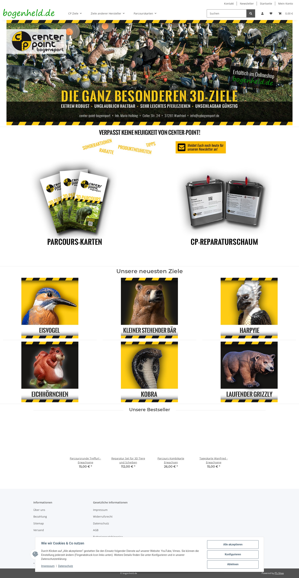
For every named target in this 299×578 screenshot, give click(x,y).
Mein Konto (285, 3)
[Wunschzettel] (271, 13)
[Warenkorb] (285, 13)
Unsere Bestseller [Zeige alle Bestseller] (149, 409)
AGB (95, 530)
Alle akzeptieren (232, 544)
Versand (38, 530)
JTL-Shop (279, 573)
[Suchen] (227, 13)
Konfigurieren (232, 554)
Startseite (266, 3)
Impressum (100, 510)
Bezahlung (40, 516)
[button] (262, 13)
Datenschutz (101, 523)
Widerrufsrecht (103, 516)
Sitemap (38, 523)
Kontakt (229, 3)
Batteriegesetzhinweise (108, 537)
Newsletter (247, 3)
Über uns (39, 510)
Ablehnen (232, 564)
